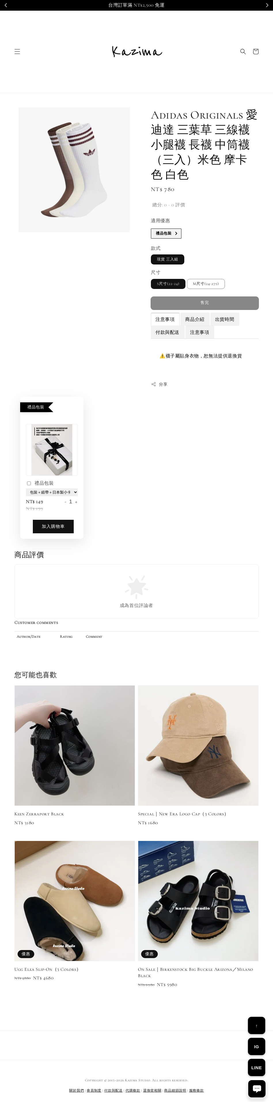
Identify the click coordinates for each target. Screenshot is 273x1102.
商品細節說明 (175, 1090)
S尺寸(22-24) (168, 283)
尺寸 (155, 272)
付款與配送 (167, 332)
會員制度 (94, 1090)
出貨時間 (224, 319)
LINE (256, 1067)
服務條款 (196, 1090)
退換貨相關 (152, 1090)
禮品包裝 (40, 483)
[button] (17, 51)
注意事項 (165, 319)
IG (256, 1046)
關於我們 (76, 1090)
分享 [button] (159, 384)
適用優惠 (160, 221)
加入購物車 (53, 526)
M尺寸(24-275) (206, 283)
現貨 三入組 (167, 259)
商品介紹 (194, 319)
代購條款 (133, 1090)
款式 (155, 248)
